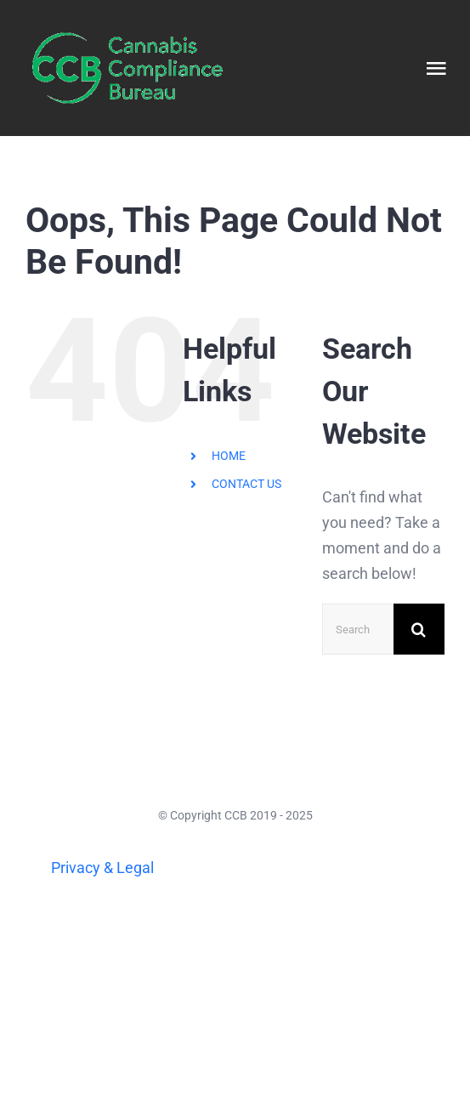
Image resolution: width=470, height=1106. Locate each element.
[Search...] (358, 629)
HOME (229, 455)
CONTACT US (246, 484)
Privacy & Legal (102, 867)
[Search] (419, 629)
